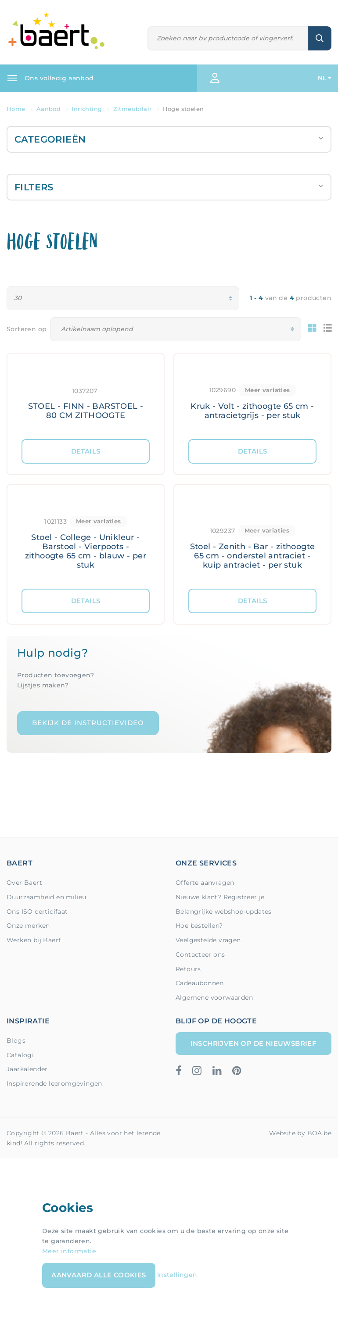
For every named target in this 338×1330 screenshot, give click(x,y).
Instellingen (177, 1275)
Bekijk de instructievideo (88, 723)
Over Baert (24, 883)
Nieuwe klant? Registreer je (220, 897)
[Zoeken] (228, 38)
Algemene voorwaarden (214, 997)
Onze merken (28, 926)
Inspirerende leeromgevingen (54, 1083)
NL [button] (322, 78)
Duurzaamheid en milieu (46, 897)
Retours (188, 969)
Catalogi (20, 1055)
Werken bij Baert (34, 940)
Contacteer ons (200, 954)
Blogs (16, 1040)
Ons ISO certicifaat (37, 911)
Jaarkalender (27, 1069)
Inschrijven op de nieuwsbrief (254, 1043)
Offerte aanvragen (205, 883)
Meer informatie (69, 1251)
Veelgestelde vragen (208, 940)
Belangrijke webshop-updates (224, 911)
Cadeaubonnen (200, 983)
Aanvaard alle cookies (98, 1275)
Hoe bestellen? (199, 926)
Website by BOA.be (300, 1133)
